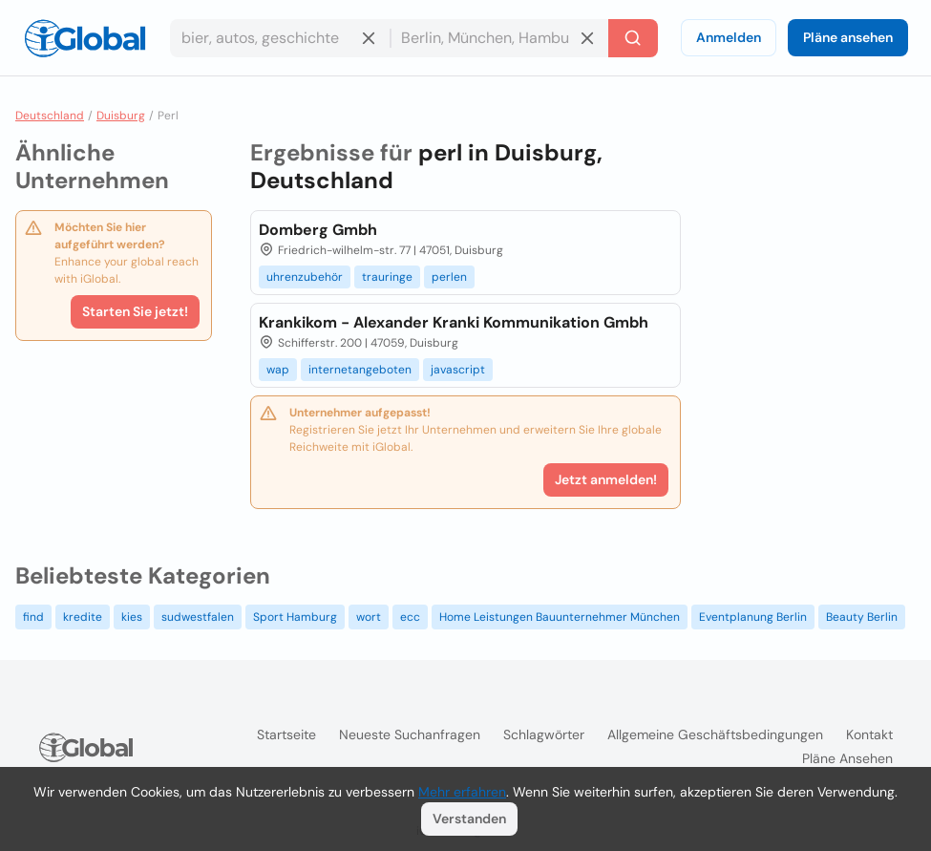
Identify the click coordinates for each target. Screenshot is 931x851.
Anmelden (728, 37)
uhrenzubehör (304, 277)
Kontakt (869, 734)
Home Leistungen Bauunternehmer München (559, 617)
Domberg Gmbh (318, 230)
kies (131, 617)
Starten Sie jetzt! (135, 311)
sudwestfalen (197, 617)
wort (368, 617)
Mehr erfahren (462, 791)
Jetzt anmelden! (606, 479)
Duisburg (120, 115)
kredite (82, 617)
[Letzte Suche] (633, 38)
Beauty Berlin (862, 617)
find (33, 617)
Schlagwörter (543, 734)
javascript (458, 369)
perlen (449, 277)
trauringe (387, 277)
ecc (410, 617)
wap (277, 369)
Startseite (286, 734)
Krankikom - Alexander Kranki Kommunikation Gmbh (453, 322)
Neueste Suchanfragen (409, 734)
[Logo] (85, 38)
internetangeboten (360, 369)
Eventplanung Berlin (753, 617)
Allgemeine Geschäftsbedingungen (715, 734)
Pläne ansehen (848, 37)
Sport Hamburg (295, 617)
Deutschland (49, 115)
